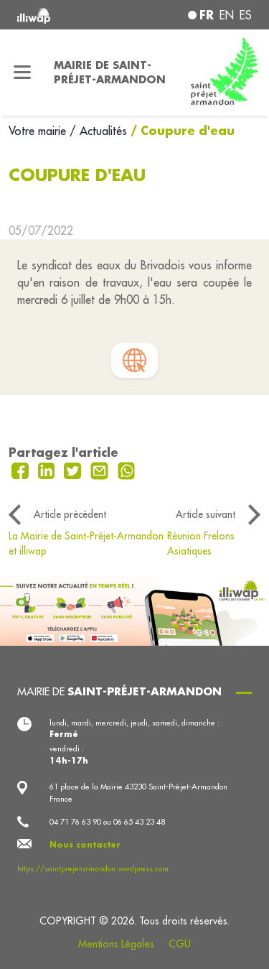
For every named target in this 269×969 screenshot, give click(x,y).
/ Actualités (98, 131)
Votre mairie (39, 131)
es (246, 15)
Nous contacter (85, 845)
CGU (180, 943)
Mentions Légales (116, 943)
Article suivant (205, 514)
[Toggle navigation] (22, 72)
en (227, 15)
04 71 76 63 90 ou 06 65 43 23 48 (107, 822)
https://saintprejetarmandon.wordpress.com (93, 868)
